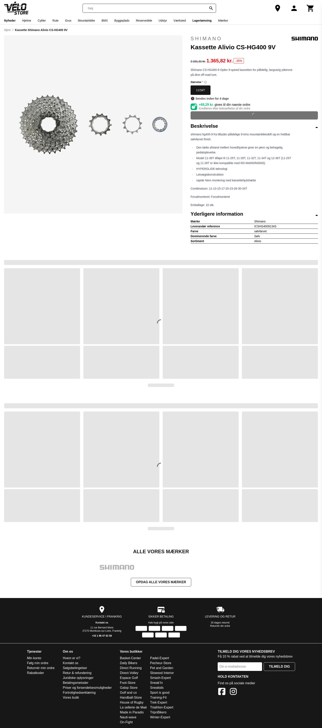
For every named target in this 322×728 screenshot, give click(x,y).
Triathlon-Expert (161, 708)
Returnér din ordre (220, 626)
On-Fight (126, 722)
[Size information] (205, 82)
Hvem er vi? (71, 658)
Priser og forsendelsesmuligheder (87, 688)
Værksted (180, 20)
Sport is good (159, 693)
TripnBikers (158, 712)
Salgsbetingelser (75, 668)
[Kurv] (310, 8)
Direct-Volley (129, 673)
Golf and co (128, 693)
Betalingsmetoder (76, 683)
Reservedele (144, 20)
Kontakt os (101, 623)
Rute (55, 20)
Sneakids (157, 688)
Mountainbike (86, 20)
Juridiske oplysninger (78, 678)
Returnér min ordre (40, 668)
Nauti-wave (128, 717)
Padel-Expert (159, 658)
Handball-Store (131, 698)
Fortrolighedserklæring (79, 693)
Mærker (223, 20)
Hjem (7, 30)
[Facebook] (222, 692)
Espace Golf (129, 678)
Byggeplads (121, 20)
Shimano (254, 39)
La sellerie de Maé (133, 708)
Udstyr (163, 20)
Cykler (42, 20)
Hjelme (26, 20)
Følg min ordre (37, 663)
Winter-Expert (160, 717)
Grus (68, 20)
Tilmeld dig (279, 667)
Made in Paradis (132, 712)
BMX (104, 20)
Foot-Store (128, 683)
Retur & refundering (77, 673)
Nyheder (10, 20)
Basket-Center (130, 658)
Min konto (34, 658)
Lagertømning (202, 20)
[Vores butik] (278, 8)
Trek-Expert (158, 703)
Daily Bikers (128, 663)
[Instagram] (233, 692)
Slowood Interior (162, 673)
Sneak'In (156, 683)
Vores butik (71, 698)
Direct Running (131, 668)
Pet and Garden (161, 668)
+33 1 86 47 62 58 (102, 636)
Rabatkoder (35, 673)
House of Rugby (132, 703)
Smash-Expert (160, 678)
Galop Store (128, 688)
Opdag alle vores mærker (161, 582)
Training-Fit (158, 698)
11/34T (200, 90)
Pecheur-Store (160, 663)
